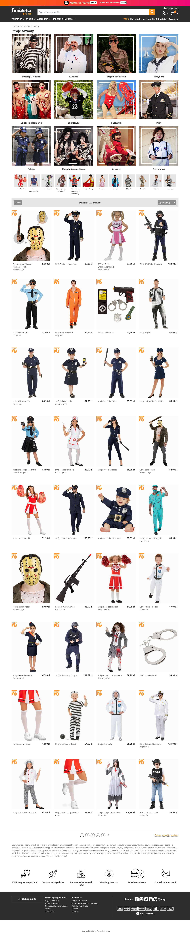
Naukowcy (47, 189)
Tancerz (102, 189)
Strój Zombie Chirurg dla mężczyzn (151, 539)
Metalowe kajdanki (148, 675)
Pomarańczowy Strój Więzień (64, 334)
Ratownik (116, 122)
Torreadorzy (88, 189)
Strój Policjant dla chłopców (20, 334)
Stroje (29, 19)
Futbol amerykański (34, 190)
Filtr (17, 202)
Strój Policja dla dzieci (107, 401)
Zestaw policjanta (105, 332)
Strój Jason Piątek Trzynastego (147, 471)
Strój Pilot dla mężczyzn (65, 538)
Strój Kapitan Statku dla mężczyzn (150, 745)
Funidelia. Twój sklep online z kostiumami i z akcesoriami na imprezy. (21, 11)
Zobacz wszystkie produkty (166, 835)
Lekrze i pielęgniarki (31, 122)
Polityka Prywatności (80, 906)
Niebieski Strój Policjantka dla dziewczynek (24, 471)
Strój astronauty (105, 744)
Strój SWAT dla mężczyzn (66, 675)
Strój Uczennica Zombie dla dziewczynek (110, 676)
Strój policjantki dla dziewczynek (63, 402)
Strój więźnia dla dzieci (65, 744)
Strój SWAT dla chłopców (151, 264)
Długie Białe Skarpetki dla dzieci (66, 814)
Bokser (115, 189)
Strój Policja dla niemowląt (109, 538)
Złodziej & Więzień (31, 76)
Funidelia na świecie (79, 900)
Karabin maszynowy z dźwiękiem (65, 608)
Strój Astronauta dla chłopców (149, 608)
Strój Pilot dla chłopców (65, 264)
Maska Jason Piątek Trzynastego (21, 608)
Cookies (75, 909)
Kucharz (73, 76)
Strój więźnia (145, 332)
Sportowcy (73, 122)
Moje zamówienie (52, 900)
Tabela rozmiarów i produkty (56, 906)
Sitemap (75, 911)
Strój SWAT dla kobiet (107, 469)
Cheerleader (20, 189)
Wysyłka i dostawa (52, 903)
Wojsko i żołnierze (116, 76)
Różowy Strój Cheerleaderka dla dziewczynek (106, 267)
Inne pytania (50, 911)
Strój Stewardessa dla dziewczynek (22, 676)
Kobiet (142, 189)
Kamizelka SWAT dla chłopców (149, 814)
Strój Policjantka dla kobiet (152, 401)
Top (126, 19)
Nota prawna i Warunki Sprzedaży (85, 903)
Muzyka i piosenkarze (73, 169)
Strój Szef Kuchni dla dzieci (25, 812)
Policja (31, 169)
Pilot (158, 122)
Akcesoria (42, 19)
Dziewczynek (169, 189)
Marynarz (159, 76)
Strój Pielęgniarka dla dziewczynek (64, 471)
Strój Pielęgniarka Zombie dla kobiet (109, 814)
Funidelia (15, 26)
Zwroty (48, 909)
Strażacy (116, 169)
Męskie (129, 189)
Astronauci (159, 169)
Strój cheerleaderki (21, 538)
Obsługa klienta (27, 899)
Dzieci (156, 189)
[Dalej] (109, 835)
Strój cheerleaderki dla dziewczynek (108, 608)
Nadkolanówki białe (21, 744)
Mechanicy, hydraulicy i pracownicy (75, 191)
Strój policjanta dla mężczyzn (21, 402)
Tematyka (17, 19)
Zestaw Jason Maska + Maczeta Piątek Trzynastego (22, 267)
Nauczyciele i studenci (61, 190)
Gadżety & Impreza (62, 19)
